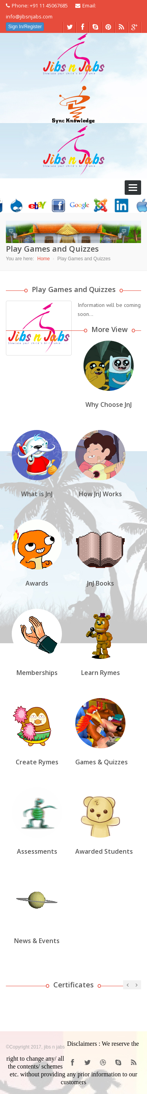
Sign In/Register (25, 26)
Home (43, 258)
